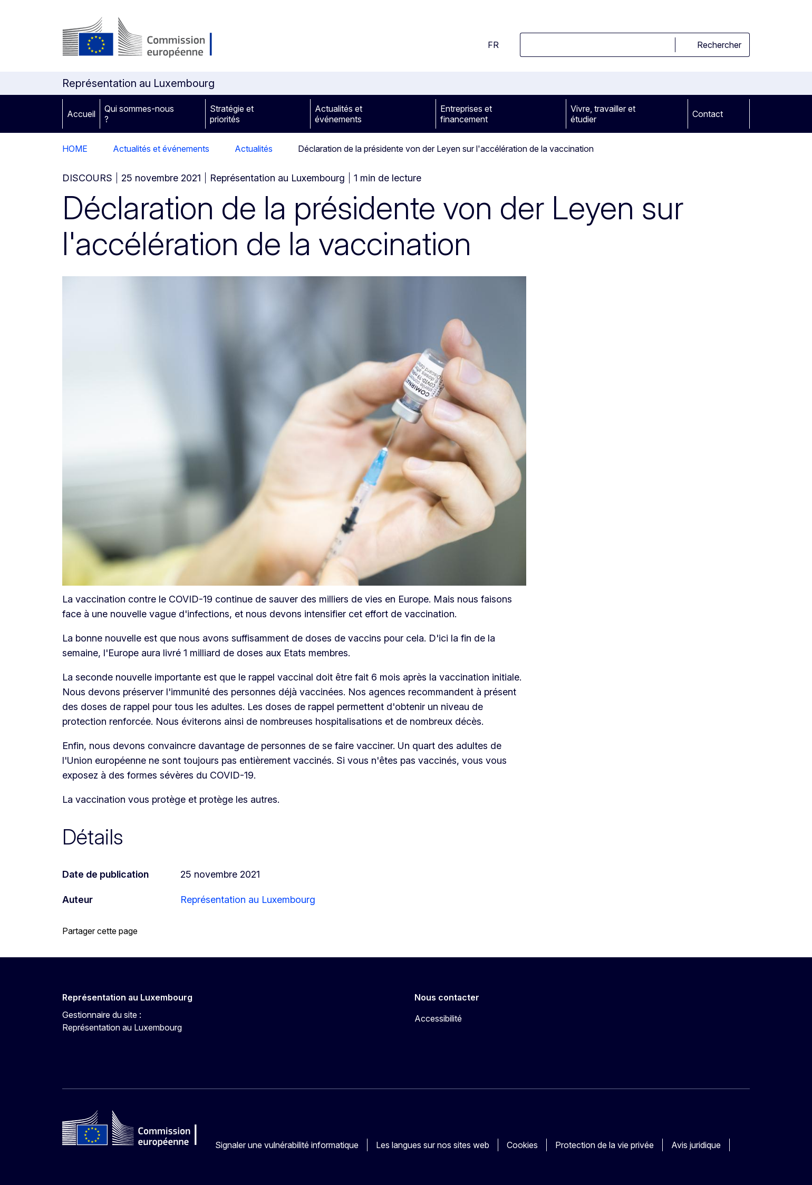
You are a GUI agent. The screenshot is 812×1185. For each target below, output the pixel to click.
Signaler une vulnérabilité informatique (287, 1145)
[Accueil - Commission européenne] (147, 38)
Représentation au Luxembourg (247, 899)
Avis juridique (696, 1145)
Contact (707, 114)
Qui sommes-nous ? (139, 113)
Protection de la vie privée (604, 1145)
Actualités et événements (338, 113)
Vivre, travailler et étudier (603, 113)
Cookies (522, 1145)
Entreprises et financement (466, 113)
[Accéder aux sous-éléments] (193, 114)
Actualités (254, 148)
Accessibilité (438, 1018)
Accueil (81, 114)
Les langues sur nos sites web (432, 1145)
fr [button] (487, 45)
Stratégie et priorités (232, 113)
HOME (75, 148)
